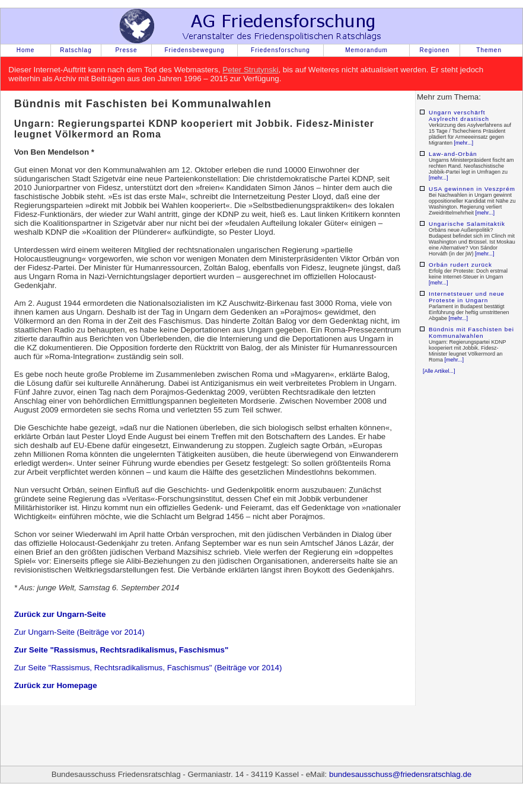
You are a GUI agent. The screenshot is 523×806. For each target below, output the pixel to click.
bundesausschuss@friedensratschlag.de (400, 774)
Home (26, 50)
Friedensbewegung (194, 50)
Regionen (435, 50)
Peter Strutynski (250, 69)
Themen (489, 50)
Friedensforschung (280, 50)
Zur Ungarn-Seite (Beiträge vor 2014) (79, 632)
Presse (126, 50)
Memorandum (366, 50)
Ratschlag (75, 50)
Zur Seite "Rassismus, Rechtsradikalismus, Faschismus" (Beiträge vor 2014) (148, 667)
